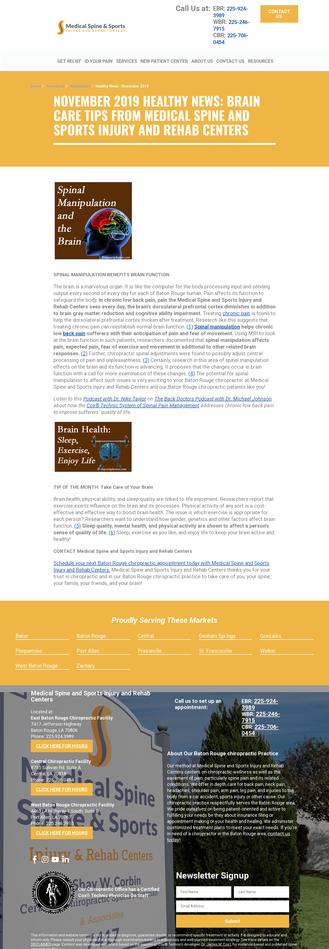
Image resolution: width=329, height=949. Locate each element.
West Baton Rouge (36, 658)
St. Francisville (215, 643)
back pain (74, 326)
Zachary (86, 658)
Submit (232, 914)
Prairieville (150, 643)
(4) (191, 366)
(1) (190, 319)
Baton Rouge (91, 628)
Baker (22, 628)
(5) (77, 518)
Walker (268, 643)
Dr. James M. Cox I (216, 937)
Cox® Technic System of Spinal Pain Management (143, 398)
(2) (84, 346)
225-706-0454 (233, 39)
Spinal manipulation (217, 319)
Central (146, 628)
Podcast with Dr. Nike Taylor (114, 391)
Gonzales (270, 628)
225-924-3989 (233, 12)
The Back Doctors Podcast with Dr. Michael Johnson (213, 391)
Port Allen (88, 643)
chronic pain (236, 306)
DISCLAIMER (41, 937)
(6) (112, 525)
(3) (146, 353)
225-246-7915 (234, 25)
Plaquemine (28, 643)
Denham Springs (217, 628)
